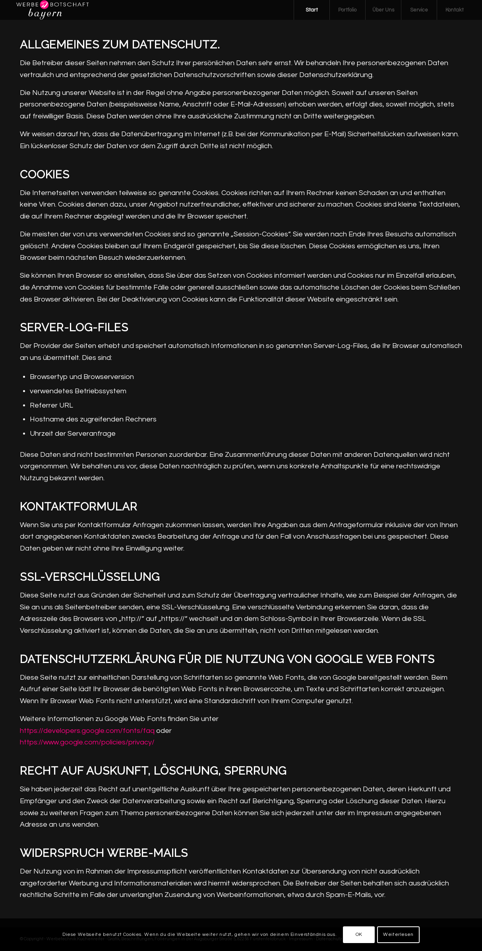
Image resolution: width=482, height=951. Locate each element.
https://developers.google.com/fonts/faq (87, 731)
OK (359, 934)
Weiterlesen (398, 934)
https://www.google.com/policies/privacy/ (87, 742)
